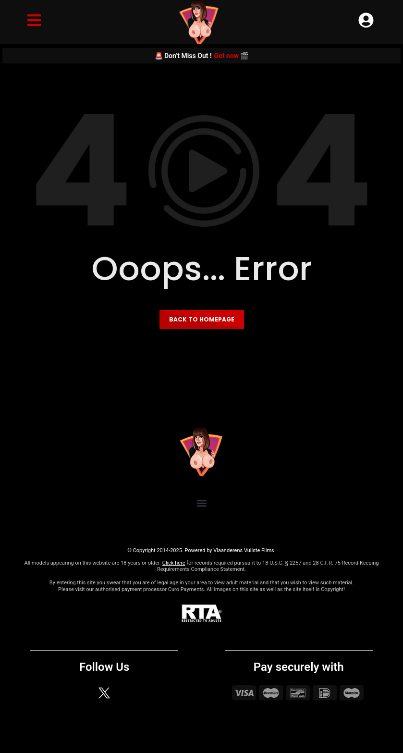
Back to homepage (201, 319)
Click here (173, 563)
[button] (201, 503)
